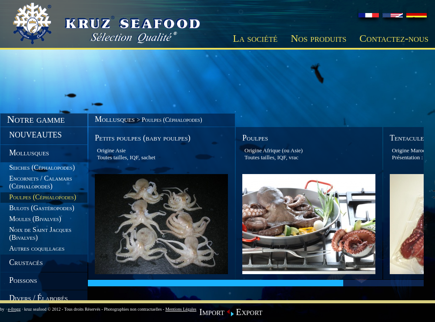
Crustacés (26, 262)
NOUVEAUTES (35, 135)
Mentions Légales (180, 309)
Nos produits (318, 38)
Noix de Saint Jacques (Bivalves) (40, 233)
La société (255, 38)
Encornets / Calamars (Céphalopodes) (40, 182)
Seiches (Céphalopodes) (42, 167)
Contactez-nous (393, 38)
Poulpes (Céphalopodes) (42, 197)
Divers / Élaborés (38, 298)
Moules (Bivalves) (35, 218)
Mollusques (29, 152)
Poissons (23, 280)
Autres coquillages (36, 248)
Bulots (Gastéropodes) (41, 207)
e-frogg (14, 309)
